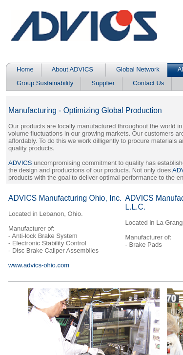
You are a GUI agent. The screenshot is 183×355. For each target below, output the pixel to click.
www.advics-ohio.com (38, 265)
